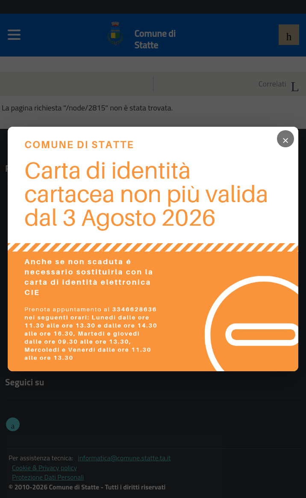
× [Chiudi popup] (285, 138)
